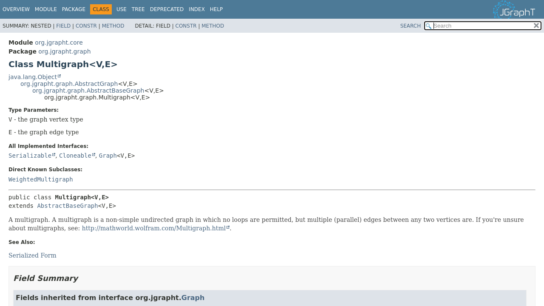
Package (73, 9)
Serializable (29, 155)
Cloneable (75, 155)
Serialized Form (32, 255)
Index (197, 9)
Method (113, 26)
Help (216, 9)
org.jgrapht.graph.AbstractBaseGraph (88, 90)
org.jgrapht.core (59, 42)
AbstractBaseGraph (67, 205)
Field (63, 26)
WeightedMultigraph (40, 179)
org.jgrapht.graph (64, 51)
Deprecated (167, 9)
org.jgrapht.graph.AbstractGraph (69, 83)
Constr (86, 26)
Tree (138, 9)
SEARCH (410, 26)
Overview (16, 9)
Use (121, 9)
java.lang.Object (32, 77)
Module (46, 9)
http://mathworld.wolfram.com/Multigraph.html (154, 228)
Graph (108, 155)
